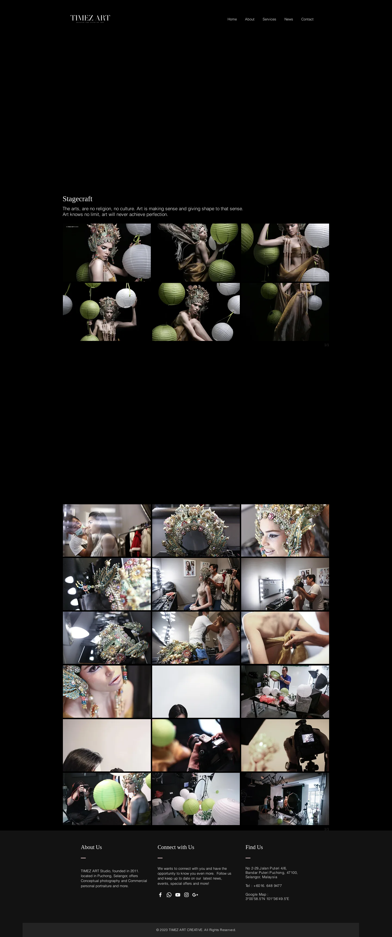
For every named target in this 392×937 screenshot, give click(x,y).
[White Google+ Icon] (195, 895)
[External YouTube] (196, 107)
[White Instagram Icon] (186, 895)
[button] (107, 253)
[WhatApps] (169, 895)
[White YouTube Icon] (178, 895)
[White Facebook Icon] (160, 895)
